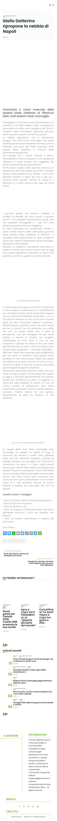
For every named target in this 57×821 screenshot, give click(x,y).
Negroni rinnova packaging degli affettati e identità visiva (32, 681)
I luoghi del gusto (9, 16)
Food (15, 656)
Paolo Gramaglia (20, 541)
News (4, 607)
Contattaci (16, 817)
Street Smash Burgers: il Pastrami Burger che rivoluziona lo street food (33, 660)
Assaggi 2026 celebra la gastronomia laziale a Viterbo (33, 703)
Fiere (21, 699)
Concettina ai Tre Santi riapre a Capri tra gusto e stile (46, 616)
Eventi (15, 699)
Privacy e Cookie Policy (35, 817)
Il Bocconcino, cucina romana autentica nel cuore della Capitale (32, 692)
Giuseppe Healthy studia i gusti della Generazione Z (29, 671)
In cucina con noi (19, 666)
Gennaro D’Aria (8, 541)
